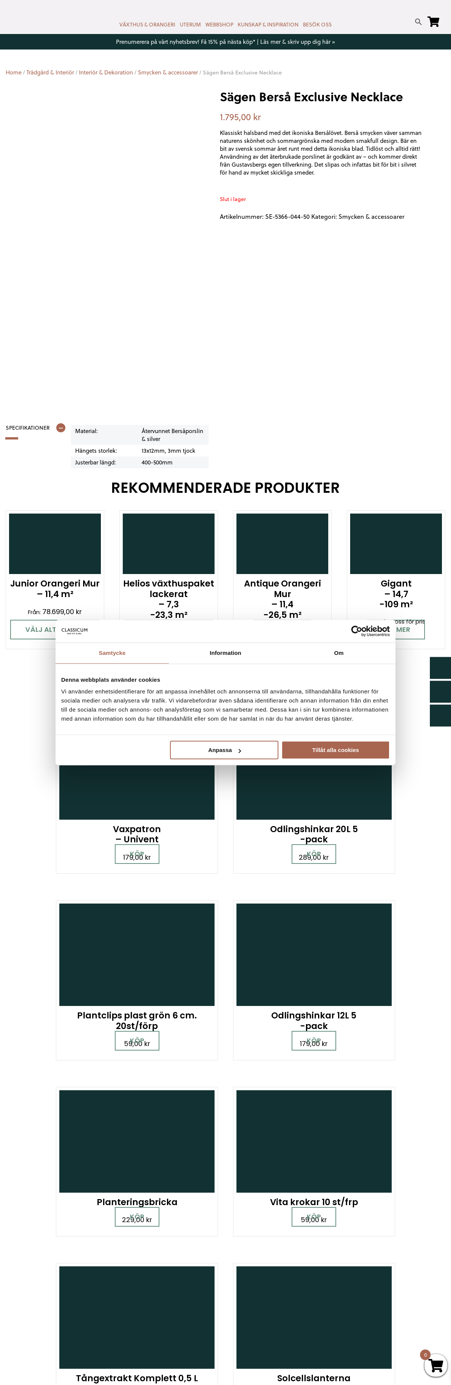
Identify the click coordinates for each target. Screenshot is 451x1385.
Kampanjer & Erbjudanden (377, 1293)
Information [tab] (225, 653)
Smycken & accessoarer (168, 72)
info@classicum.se (145, 1269)
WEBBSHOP (219, 24)
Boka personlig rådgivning (145, 1134)
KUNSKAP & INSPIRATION (268, 24)
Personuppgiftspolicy (370, 1314)
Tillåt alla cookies (335, 750)
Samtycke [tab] (112, 653)
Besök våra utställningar (273, 1134)
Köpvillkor (244, 1274)
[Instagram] (43, 1275)
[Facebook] (17, 1275)
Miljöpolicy (355, 1230)
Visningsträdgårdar (368, 1260)
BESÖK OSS (317, 24)
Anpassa (224, 750)
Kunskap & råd (251, 1285)
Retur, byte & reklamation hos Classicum (272, 1321)
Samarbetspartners (369, 1271)
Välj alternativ (55, 629)
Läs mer (396, 629)
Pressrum (354, 1304)
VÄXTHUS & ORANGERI (147, 24)
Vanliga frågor (251, 1296)
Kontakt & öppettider (261, 1230)
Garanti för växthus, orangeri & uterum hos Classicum (383, 1245)
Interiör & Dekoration (106, 72)
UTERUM (190, 24)
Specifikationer (28, 428)
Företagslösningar (256, 1263)
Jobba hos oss (361, 1282)
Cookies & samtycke (260, 1252)
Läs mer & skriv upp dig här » (297, 42)
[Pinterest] (69, 1275)
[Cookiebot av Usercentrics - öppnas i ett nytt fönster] (357, 631)
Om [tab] (338, 653)
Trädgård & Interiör (50, 72)
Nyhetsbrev (247, 1241)
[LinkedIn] (17, 1298)
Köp (68, 817)
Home (14, 72)
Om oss (242, 1307)
